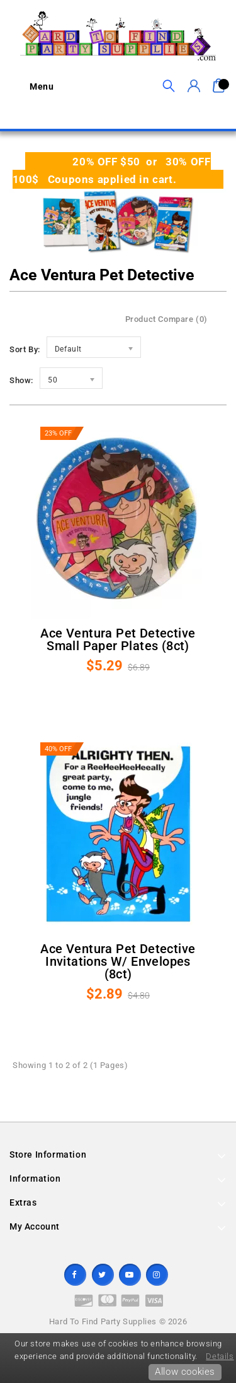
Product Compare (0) (166, 319)
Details (219, 1356)
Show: (21, 380)
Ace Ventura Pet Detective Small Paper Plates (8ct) (117, 639)
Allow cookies (185, 1371)
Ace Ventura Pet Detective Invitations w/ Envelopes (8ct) (117, 961)
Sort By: (24, 349)
